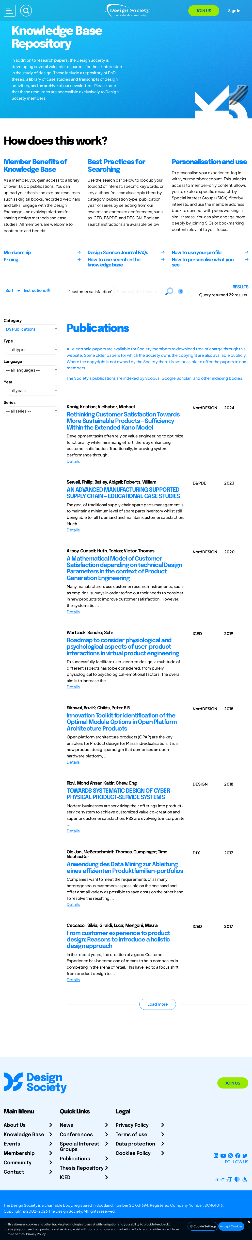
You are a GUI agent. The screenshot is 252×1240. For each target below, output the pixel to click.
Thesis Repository (82, 1168)
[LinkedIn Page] (216, 1155)
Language (13, 361)
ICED (65, 1177)
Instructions (37, 290)
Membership (19, 1153)
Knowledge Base (24, 1134)
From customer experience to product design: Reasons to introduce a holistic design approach (118, 940)
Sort (9, 290)
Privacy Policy (132, 1125)
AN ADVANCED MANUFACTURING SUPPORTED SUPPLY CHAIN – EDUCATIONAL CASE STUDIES (123, 493)
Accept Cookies (231, 1226)
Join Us (203, 10)
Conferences (76, 1134)
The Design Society (65, 1211)
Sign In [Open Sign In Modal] (234, 10)
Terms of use (131, 1134)
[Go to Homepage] (126, 10)
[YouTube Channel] (223, 1155)
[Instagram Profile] (230, 1155)
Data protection (135, 1144)
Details (73, 461)
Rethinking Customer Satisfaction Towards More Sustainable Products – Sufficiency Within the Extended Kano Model (123, 421)
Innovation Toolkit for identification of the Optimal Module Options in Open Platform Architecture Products (122, 722)
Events (12, 1144)
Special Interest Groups (79, 1147)
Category (13, 320)
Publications (75, 1159)
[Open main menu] (10, 11)
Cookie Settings (202, 1226)
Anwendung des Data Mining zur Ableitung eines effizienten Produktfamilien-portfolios (125, 868)
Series (10, 402)
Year (8, 381)
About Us (15, 1125)
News (66, 1125)
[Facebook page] (238, 1155)
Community (18, 1162)
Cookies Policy (133, 1153)
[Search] (26, 11)
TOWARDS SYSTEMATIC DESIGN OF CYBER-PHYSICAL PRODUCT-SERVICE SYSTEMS (119, 794)
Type (8, 340)
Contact (14, 1172)
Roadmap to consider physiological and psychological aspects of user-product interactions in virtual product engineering (123, 647)
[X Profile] (245, 1155)
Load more (157, 1004)
